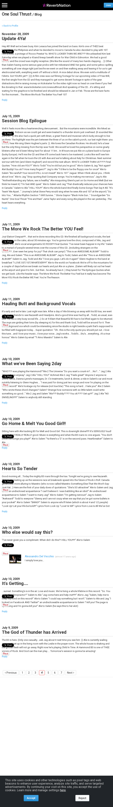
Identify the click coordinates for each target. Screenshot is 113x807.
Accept (31, 798)
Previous (11, 672)
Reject (82, 798)
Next (69, 672)
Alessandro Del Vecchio (39, 556)
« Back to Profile (10, 25)
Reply (4, 100)
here (63, 790)
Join (108, 5)
